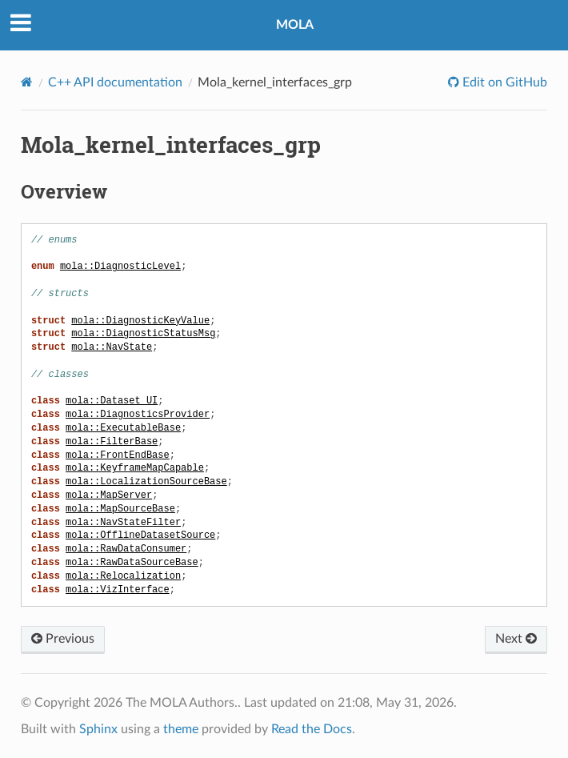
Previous (62, 638)
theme (180, 729)
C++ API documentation (115, 82)
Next (516, 638)
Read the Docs (311, 729)
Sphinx (98, 729)
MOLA (295, 24)
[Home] (27, 82)
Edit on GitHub (503, 82)
